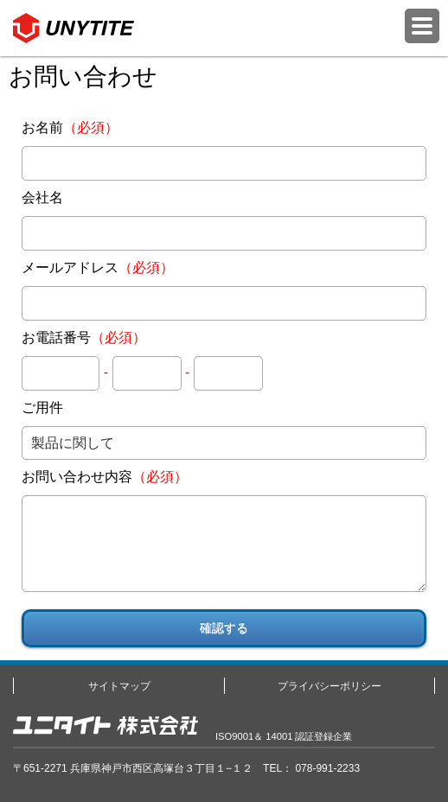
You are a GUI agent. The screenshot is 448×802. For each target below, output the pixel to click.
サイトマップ (119, 686)
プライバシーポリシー (329, 686)
